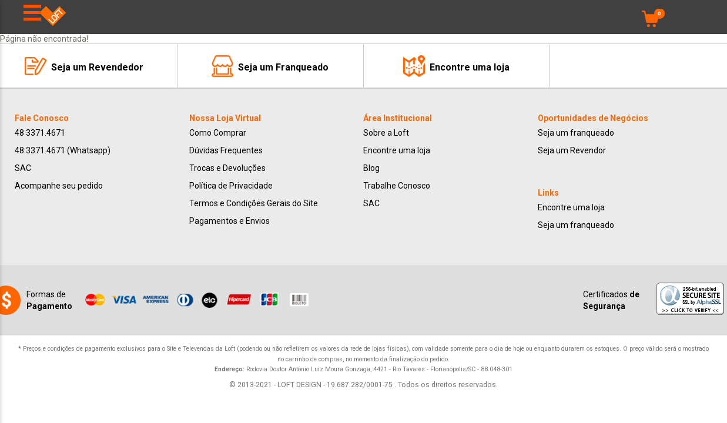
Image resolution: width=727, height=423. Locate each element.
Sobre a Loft (386, 132)
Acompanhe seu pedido (59, 185)
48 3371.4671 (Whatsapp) (62, 150)
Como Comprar (217, 132)
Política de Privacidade (231, 185)
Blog (371, 168)
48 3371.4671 (40, 132)
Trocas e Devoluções (227, 168)
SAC (23, 168)
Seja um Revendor (572, 150)
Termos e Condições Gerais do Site (253, 203)
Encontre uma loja (396, 150)
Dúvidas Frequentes (226, 150)
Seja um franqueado (576, 132)
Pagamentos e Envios (229, 221)
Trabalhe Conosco (396, 185)
